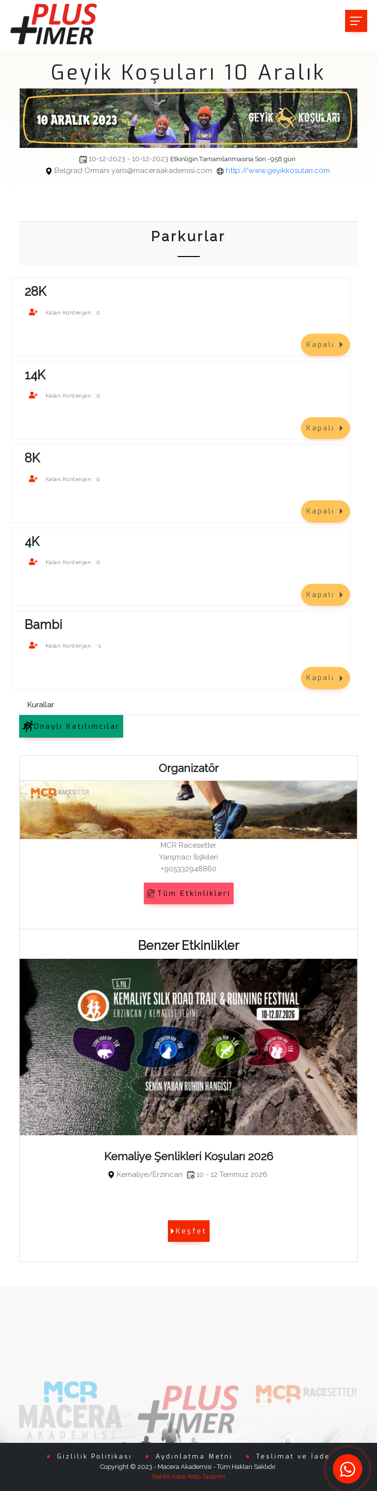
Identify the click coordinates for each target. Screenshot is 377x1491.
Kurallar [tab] (40, 704)
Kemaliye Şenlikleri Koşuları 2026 (188, 1156)
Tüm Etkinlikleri (189, 893)
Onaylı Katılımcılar (71, 726)
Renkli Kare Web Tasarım (188, 1476)
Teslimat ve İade (293, 1456)
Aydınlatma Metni (194, 1456)
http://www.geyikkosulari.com (192, 170)
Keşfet (189, 1231)
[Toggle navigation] (356, 21)
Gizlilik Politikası (94, 1456)
